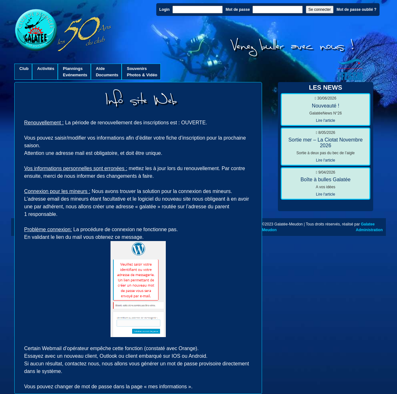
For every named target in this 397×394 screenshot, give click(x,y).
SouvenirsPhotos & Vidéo (142, 71)
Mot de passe (238, 9)
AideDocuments (107, 71)
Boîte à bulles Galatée (325, 179)
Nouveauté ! (325, 105)
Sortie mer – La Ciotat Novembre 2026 (325, 142)
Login (164, 9)
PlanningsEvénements (75, 71)
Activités (45, 71)
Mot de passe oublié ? (356, 9)
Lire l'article (325, 120)
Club (24, 71)
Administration (369, 230)
